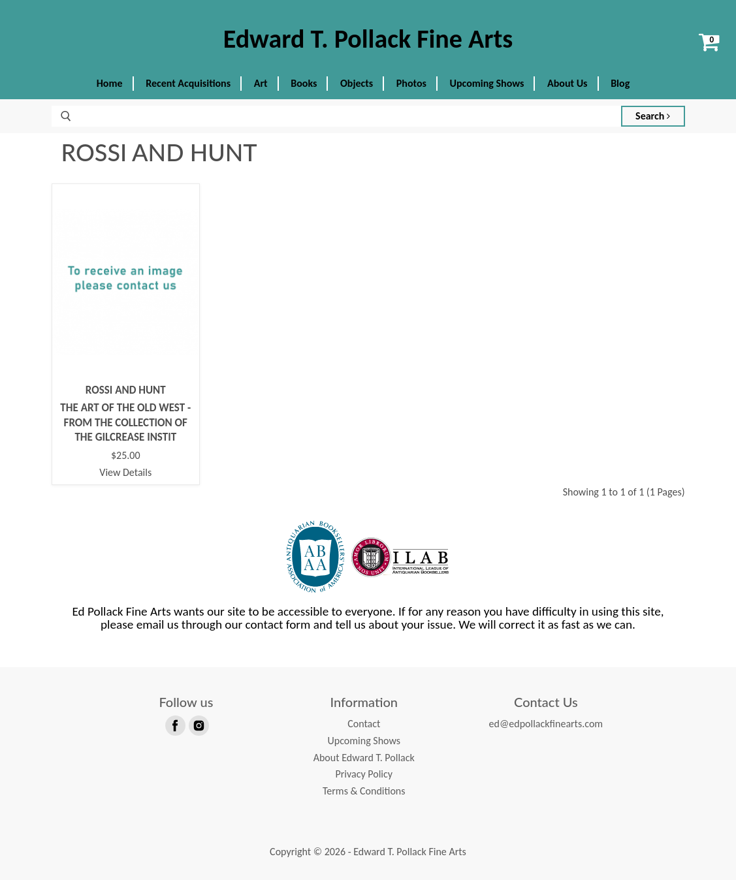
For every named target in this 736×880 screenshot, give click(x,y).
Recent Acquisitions (188, 83)
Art (261, 83)
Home (110, 83)
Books (304, 83)
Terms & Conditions (364, 791)
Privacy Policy (363, 774)
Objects (356, 83)
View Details (125, 472)
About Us (567, 83)
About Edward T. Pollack (364, 757)
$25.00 (125, 455)
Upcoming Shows (487, 83)
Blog (620, 83)
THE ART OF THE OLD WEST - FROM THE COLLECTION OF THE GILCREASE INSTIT (125, 422)
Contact (363, 723)
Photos (411, 83)
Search (652, 116)
